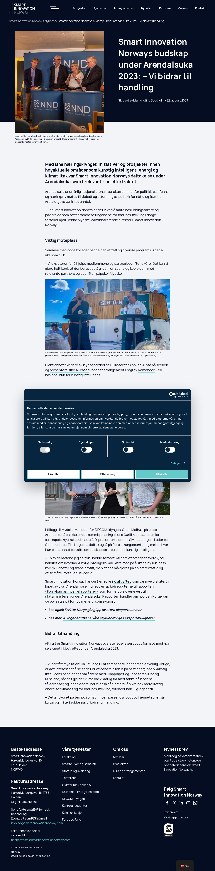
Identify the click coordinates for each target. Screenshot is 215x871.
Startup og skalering (76, 771)
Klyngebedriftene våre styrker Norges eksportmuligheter (109, 618)
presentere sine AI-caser (69, 370)
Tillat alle (161, 474)
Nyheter (146, 8)
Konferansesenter (74, 806)
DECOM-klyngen (108, 529)
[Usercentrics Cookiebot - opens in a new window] (172, 395)
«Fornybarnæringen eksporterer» (71, 591)
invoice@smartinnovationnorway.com (37, 823)
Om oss (182, 8)
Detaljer (175, 463)
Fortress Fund (71, 819)
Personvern (171, 812)
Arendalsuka (54, 191)
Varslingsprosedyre (176, 817)
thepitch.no (43, 855)
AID (94, 539)
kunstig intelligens (140, 549)
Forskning (69, 757)
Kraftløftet (122, 581)
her (192, 769)
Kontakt (200, 8)
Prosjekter (79, 8)
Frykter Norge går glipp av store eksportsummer (103, 609)
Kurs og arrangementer (129, 771)
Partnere (165, 8)
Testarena (69, 778)
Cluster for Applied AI (77, 785)
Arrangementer (123, 8)
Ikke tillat (53, 474)
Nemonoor (146, 370)
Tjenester (100, 8)
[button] (52, 8)
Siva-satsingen (140, 539)
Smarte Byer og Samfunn (79, 764)
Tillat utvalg (107, 474)
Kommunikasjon (72, 813)
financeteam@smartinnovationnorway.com (40, 840)
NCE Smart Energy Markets (80, 792)
